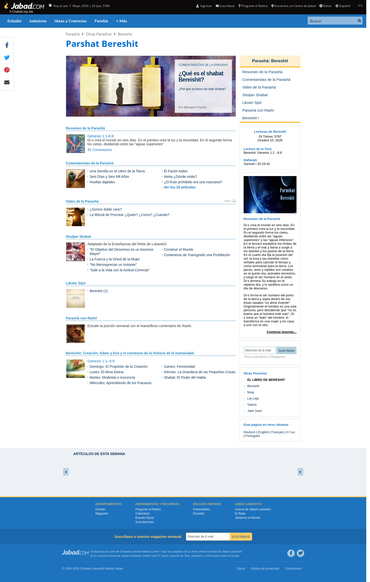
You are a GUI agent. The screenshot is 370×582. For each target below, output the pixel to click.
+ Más (121, 21)
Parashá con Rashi (81, 318)
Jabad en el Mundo (247, 518)
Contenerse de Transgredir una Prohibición (197, 255)
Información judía (216, 555)
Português (252, 436)
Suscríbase (225, 6)
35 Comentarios (99, 150)
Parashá (72, 33)
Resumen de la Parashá (85, 128)
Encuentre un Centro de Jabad (293, 6)
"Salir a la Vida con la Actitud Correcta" (119, 270)
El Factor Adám (176, 171)
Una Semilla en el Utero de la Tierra (117, 171)
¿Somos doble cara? (106, 209)
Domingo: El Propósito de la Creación (119, 366)
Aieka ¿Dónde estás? (180, 177)
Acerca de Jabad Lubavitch (253, 509)
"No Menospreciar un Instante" (113, 265)
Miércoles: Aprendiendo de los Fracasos (120, 383)
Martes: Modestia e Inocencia (112, 377)
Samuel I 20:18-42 (257, 164)
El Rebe (240, 513)
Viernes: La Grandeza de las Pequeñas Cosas (199, 372)
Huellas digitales (102, 182)
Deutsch (250, 432)
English (263, 432)
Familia (101, 21)
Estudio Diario (144, 518)
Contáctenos (293, 568)
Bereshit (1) (99, 291)
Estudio (14, 21)
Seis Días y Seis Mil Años (109, 177)
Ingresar (204, 6)
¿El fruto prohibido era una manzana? (193, 182)
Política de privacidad (265, 568)
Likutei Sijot (75, 283)
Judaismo (197, 555)
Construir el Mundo (178, 249)
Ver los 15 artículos (180, 187)
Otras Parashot (98, 33)
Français (277, 432)
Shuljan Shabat (78, 237)
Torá (186, 555)
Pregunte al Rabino (252, 6)
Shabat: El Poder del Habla (185, 377)
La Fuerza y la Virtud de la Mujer (115, 259)
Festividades (201, 509)
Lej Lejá (253, 398)
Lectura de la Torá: (258, 149)
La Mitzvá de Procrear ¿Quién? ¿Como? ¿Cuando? (129, 215)
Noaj (250, 392)
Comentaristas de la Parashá (89, 163)
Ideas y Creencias (70, 21)
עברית (290, 432)
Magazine (101, 513)
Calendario (142, 513)
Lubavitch (136, 551)
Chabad (125, 551)
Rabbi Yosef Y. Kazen (156, 555)
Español (342, 6)
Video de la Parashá (82, 201)
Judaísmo (37, 21)
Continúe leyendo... (281, 332)
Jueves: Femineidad (179, 366)
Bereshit (125, 33)
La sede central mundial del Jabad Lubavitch (215, 551)
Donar (325, 6)
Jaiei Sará (254, 411)
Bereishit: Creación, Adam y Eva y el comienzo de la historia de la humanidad (130, 353)
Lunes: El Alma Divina (106, 372)
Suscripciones (144, 522)
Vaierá (252, 404)
